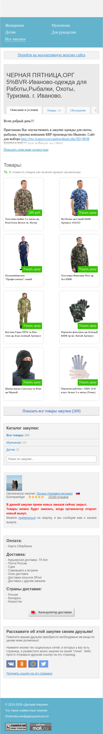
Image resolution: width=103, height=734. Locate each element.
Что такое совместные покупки (26, 710)
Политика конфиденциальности (27, 716)
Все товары (17, 435)
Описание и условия (24, 110)
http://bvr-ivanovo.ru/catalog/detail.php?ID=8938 (55, 139)
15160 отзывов (58, 497)
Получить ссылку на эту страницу (29, 673)
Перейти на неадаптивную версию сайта (51, 55)
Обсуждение (78, 110)
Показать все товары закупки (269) (52, 411)
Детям (10, 32)
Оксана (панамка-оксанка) (55, 493)
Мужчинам (61, 25)
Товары (51, 110)
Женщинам (14, 25)
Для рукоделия (64, 32)
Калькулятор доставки (55, 612)
